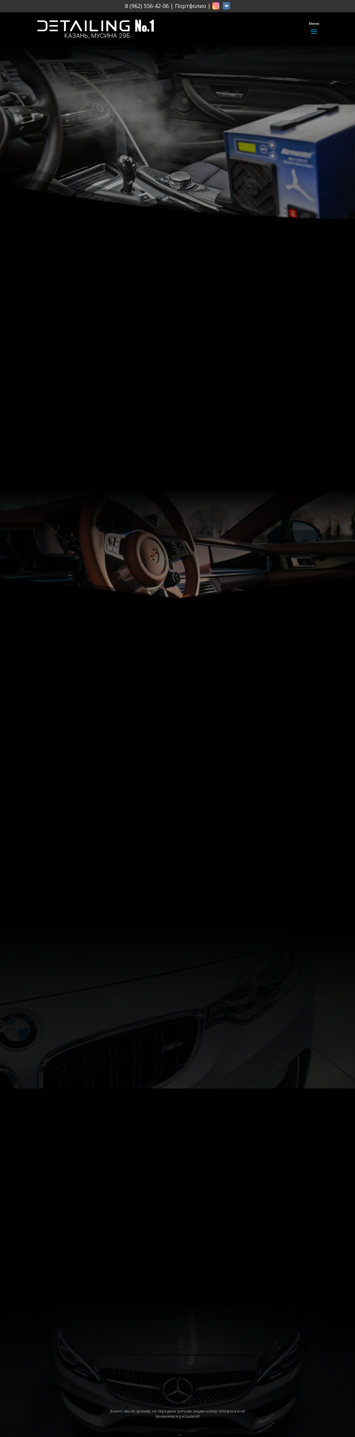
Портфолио (190, 5)
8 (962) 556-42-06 (147, 5)
